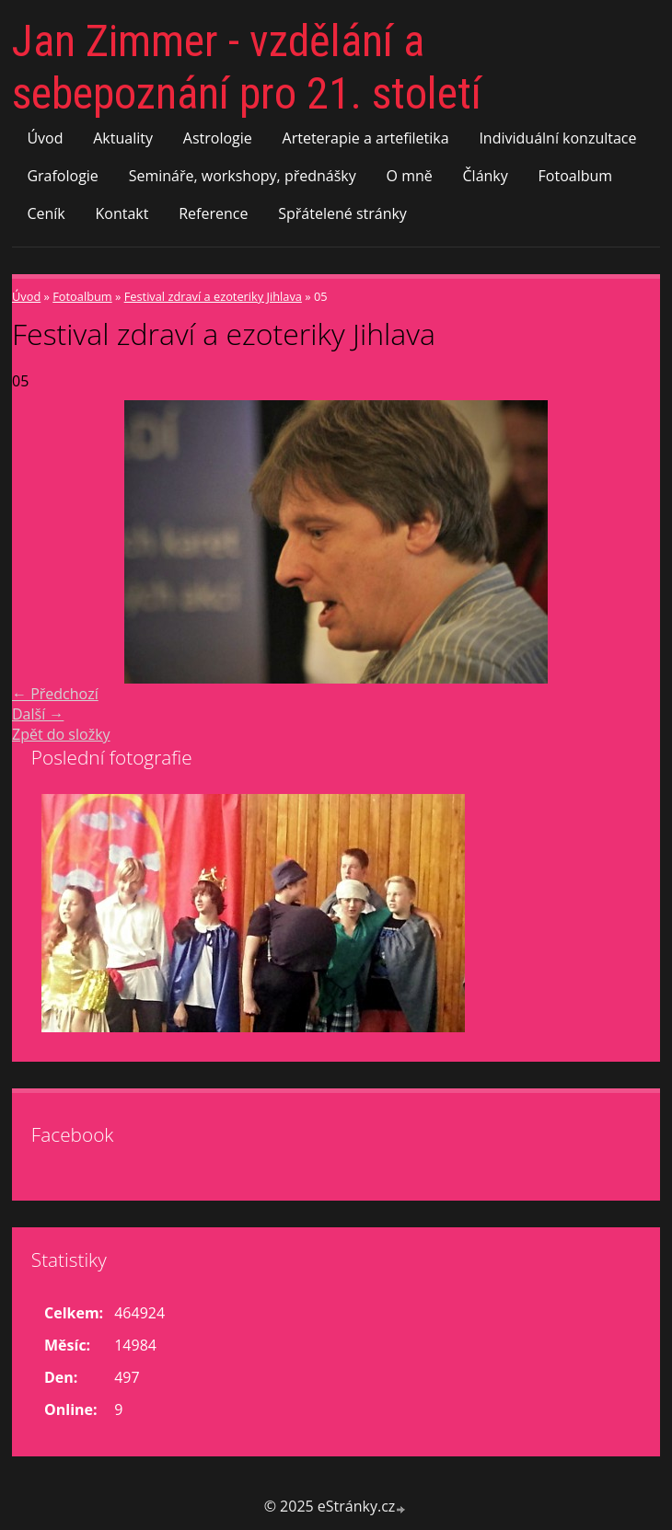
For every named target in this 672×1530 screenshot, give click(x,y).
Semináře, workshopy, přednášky (242, 176)
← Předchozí (55, 694)
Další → (38, 714)
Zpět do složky (61, 734)
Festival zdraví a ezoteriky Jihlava (213, 296)
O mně (410, 176)
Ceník (45, 213)
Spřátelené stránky (342, 213)
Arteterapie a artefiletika (366, 138)
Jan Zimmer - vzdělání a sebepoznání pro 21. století (246, 67)
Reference (213, 213)
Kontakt (122, 213)
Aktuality (123, 138)
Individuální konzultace (557, 138)
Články (485, 176)
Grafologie (62, 176)
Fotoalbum (576, 176)
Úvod (45, 138)
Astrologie (217, 138)
